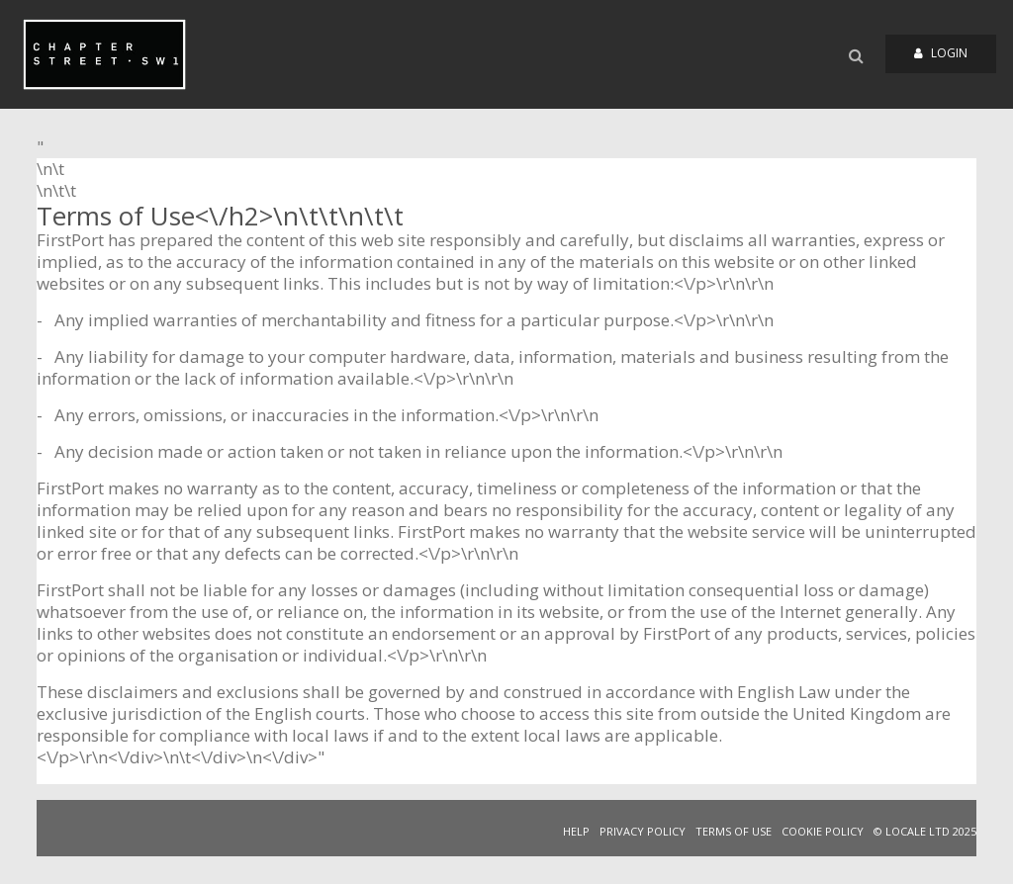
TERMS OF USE (733, 831)
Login (940, 52)
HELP (576, 831)
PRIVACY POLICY (642, 831)
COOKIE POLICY (823, 831)
